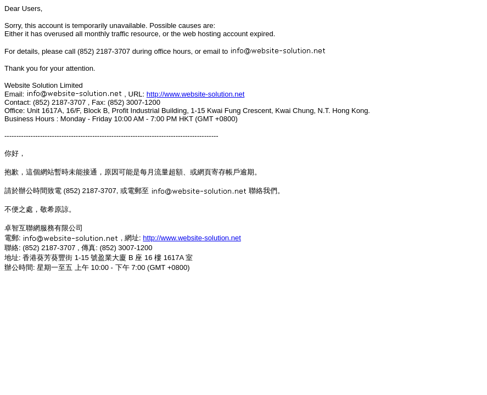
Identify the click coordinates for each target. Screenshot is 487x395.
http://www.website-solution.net (195, 94)
